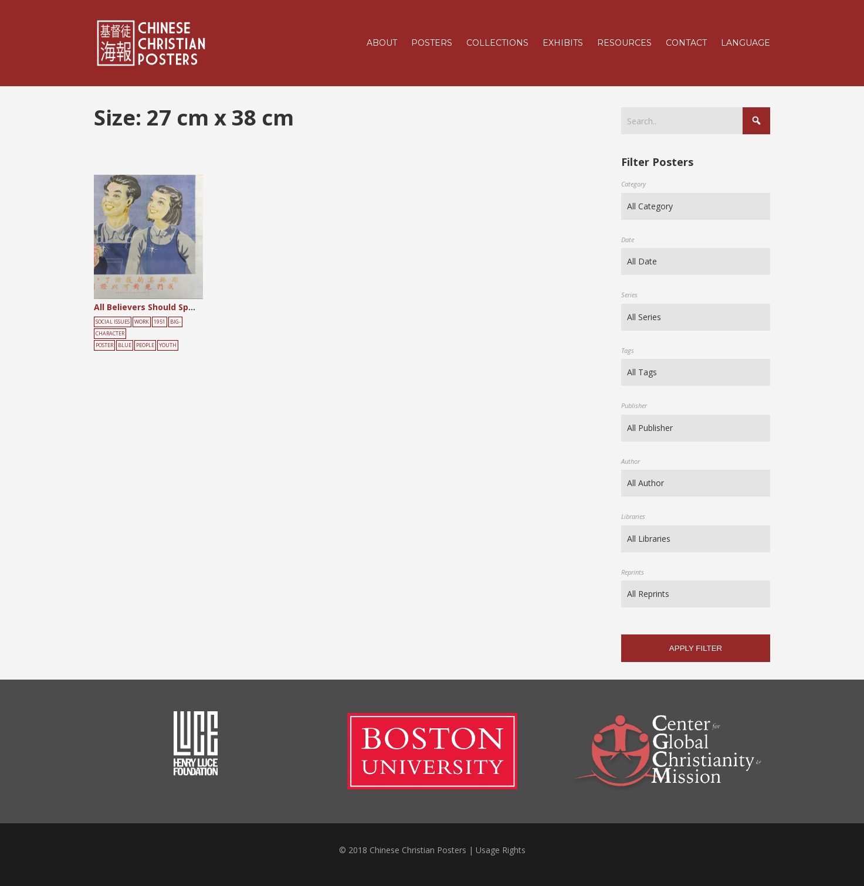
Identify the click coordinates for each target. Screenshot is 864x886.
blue (124, 345)
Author (630, 461)
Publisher (634, 405)
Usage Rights (501, 850)
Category (633, 183)
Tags (627, 350)
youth (168, 345)
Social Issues (113, 321)
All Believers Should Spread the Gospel (175, 307)
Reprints (632, 572)
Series (629, 294)
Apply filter (695, 648)
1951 (159, 321)
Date (627, 239)
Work (141, 321)
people (145, 345)
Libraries (633, 516)
